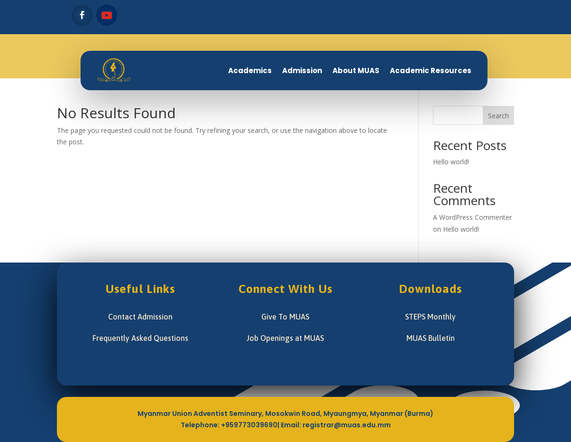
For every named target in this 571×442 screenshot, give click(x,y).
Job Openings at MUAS (285, 338)
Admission (302, 70)
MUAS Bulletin (430, 338)
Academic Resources (430, 70)
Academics (250, 70)
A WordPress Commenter (472, 217)
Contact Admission (140, 316)
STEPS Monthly (430, 316)
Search (498, 115)
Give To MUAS (285, 316)
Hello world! (451, 161)
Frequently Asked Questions (140, 338)
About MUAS (355, 70)
